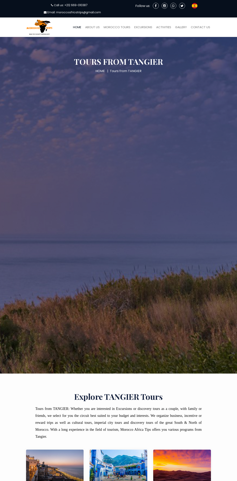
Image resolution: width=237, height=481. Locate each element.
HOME (100, 71)
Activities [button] (163, 27)
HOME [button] (77, 27)
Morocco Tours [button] (117, 27)
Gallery (181, 27)
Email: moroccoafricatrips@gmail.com (72, 12)
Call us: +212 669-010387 (69, 5)
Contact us (200, 27)
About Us (92, 27)
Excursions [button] (143, 27)
